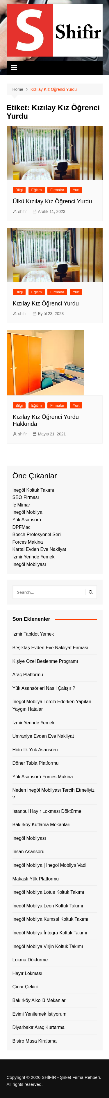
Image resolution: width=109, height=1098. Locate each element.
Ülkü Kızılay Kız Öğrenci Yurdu (52, 201)
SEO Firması (25, 497)
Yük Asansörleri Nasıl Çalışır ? (43, 688)
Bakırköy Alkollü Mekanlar (39, 1000)
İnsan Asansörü (28, 851)
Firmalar (57, 190)
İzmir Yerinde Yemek (33, 556)
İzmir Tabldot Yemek (33, 634)
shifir (22, 211)
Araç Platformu (27, 674)
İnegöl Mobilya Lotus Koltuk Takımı (48, 892)
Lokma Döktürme (30, 959)
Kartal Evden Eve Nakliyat (39, 549)
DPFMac (21, 527)
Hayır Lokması (27, 973)
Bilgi (19, 190)
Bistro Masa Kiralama (34, 1041)
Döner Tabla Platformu (35, 763)
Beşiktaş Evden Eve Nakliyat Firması (50, 647)
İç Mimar (21, 504)
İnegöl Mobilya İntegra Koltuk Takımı (49, 932)
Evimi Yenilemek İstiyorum (39, 1014)
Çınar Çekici (25, 986)
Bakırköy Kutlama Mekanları (41, 824)
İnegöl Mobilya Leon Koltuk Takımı (47, 905)
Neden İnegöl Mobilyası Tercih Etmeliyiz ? (53, 794)
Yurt (76, 190)
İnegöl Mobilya (27, 512)
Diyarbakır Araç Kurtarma (38, 1027)
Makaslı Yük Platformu (35, 878)
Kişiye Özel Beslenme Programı (45, 661)
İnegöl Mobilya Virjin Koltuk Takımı (47, 946)
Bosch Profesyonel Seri (36, 534)
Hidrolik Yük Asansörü (35, 749)
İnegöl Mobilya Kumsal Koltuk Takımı (50, 919)
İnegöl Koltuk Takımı (33, 490)
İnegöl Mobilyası (29, 564)
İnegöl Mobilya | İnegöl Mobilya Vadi (49, 865)
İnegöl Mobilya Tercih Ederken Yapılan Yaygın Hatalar (51, 705)
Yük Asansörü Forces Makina (42, 776)
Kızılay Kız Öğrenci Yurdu (46, 303)
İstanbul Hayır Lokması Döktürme (46, 811)
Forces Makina (27, 542)
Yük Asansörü (26, 519)
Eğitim (36, 190)
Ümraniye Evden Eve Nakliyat (43, 736)
